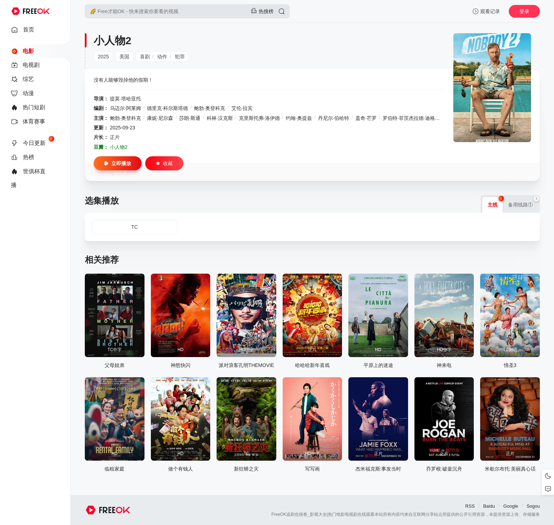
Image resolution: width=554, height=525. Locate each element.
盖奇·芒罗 (366, 118)
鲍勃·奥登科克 (209, 108)
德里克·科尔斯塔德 (167, 108)
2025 (103, 56)
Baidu (489, 506)
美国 (124, 56)
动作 (162, 56)
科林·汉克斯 (220, 118)
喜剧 (145, 56)
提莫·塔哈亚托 (125, 98)
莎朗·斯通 (189, 118)
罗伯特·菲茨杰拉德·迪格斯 (411, 118)
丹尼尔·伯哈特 (333, 118)
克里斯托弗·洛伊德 (259, 118)
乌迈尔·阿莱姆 (125, 108)
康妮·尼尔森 (160, 118)
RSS (470, 506)
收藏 (164, 163)
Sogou (533, 506)
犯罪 (180, 56)
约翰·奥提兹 (299, 118)
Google (510, 506)
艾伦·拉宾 (242, 108)
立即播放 (117, 163)
